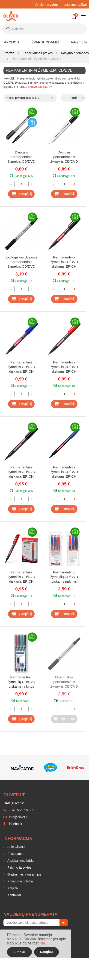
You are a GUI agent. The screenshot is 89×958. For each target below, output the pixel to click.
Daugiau (46, 952)
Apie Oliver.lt (15, 847)
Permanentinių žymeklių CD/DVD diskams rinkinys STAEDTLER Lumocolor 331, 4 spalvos (21, 682)
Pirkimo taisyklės (18, 867)
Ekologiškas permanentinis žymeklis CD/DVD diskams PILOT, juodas (64, 682)
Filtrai (73, 98)
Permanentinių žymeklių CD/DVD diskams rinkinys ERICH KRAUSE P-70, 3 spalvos (64, 577)
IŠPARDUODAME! (44, 42)
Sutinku (19, 952)
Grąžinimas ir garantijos (23, 874)
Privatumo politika (19, 881)
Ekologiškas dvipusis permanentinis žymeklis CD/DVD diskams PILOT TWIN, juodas (21, 262)
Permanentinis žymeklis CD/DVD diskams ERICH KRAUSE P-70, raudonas (21, 577)
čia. (43, 943)
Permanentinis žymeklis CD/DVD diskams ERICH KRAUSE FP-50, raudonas (64, 367)
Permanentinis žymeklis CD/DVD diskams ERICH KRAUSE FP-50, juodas (64, 262)
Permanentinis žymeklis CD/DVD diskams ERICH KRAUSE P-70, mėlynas (64, 472)
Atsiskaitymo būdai (20, 860)
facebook (12, 824)
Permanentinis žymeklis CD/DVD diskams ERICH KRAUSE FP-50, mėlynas (21, 367)
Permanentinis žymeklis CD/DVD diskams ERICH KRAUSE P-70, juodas (21, 472)
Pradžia (8, 53)
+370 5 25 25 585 (18, 810)
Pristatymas (15, 854)
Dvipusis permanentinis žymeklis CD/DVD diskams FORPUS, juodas (64, 157)
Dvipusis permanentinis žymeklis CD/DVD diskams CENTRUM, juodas (21, 157)
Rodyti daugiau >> (40, 86)
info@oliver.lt (15, 817)
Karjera (12, 888)
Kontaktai (13, 895)
